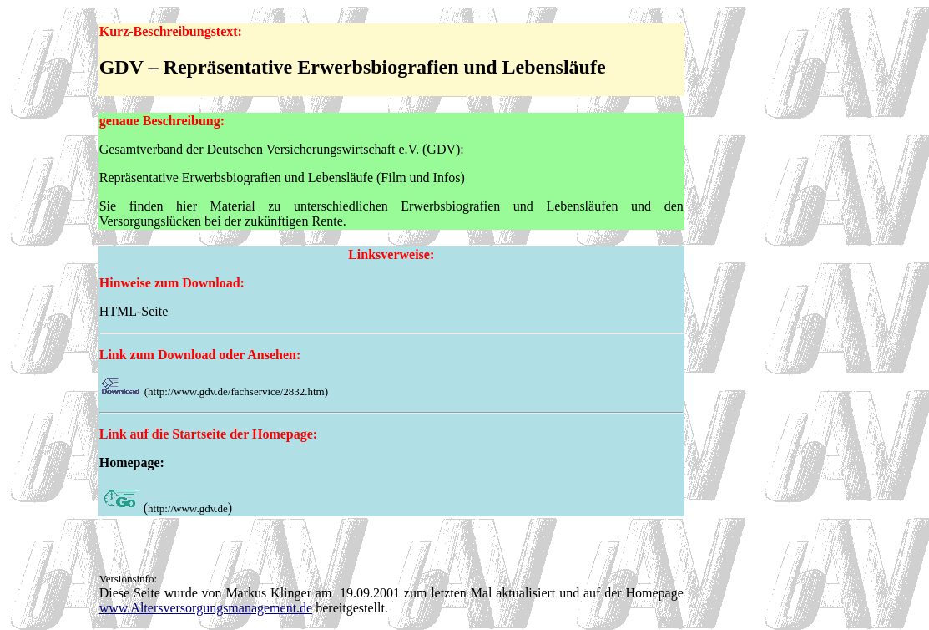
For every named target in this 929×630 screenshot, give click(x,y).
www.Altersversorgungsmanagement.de (206, 608)
